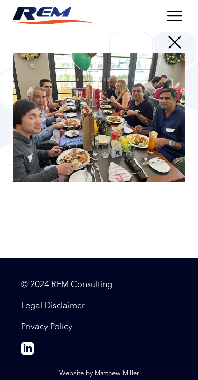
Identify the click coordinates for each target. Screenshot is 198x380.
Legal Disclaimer (53, 306)
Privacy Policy (46, 327)
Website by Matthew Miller (99, 373)
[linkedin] (27, 352)
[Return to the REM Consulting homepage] (54, 15)
